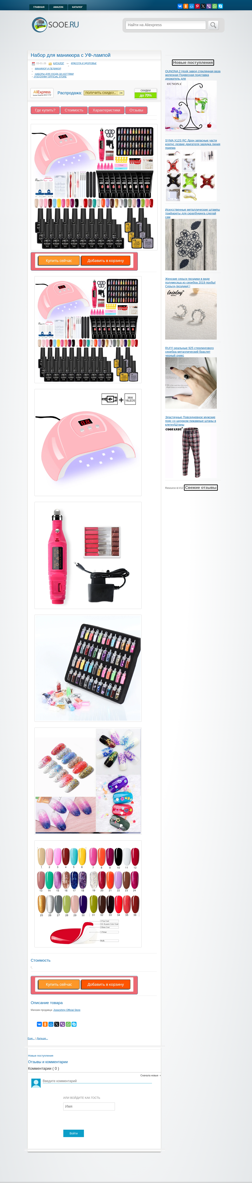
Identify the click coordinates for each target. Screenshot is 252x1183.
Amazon (58, 7)
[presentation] (94, 1121)
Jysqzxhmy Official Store (50, 76)
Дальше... (42, 1038)
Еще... (31, 1038)
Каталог (77, 7)
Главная (38, 7)
